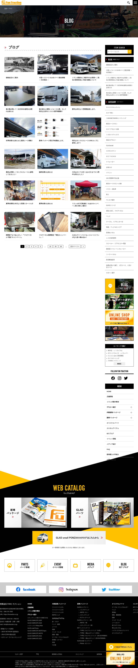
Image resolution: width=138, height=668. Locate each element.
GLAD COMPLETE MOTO (35, 633)
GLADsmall (109, 145)
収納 (53, 629)
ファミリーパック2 (57, 610)
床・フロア (55, 621)
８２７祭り (109, 113)
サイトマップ (79, 654)
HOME (109, 391)
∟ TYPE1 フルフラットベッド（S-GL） (90, 630)
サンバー (125, 353)
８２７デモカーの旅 (112, 129)
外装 (53, 642)
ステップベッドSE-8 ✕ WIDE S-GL (37, 618)
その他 (54, 645)
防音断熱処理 (110, 260)
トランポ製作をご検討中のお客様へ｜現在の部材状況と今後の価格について (118, 79)
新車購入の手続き (113, 454)
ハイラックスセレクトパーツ (120, 630)
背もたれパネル (116, 628)
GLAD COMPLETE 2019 (34, 623)
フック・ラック (56, 632)
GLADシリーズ (111, 205)
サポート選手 (110, 273)
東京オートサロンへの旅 (114, 183)
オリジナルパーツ (113, 423)
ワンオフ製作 (110, 200)
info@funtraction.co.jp (10, 624)
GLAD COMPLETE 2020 (34, 620)
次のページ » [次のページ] (74, 246)
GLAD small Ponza (32, 628)
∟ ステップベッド (84, 615)
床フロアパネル (116, 625)
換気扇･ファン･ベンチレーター (116, 249)
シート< (54, 627)
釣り (107, 194)
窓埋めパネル (110, 232)
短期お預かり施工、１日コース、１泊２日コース (118, 266)
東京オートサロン (111, 124)
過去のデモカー (111, 140)
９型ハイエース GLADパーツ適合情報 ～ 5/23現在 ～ (119, 71)
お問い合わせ (111, 460)
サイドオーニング (113, 358)
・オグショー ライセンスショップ (10, 637)
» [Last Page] (83, 246)
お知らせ (109, 167)
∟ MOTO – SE (83, 622)
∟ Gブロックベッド (84, 617)
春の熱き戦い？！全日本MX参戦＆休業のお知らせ (119, 86)
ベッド (108, 216)
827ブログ (110, 433)
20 (55, 246)
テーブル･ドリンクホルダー (120, 607)
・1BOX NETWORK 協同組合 (9, 631)
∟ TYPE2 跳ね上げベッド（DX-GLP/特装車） (92, 638)
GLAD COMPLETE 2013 (34, 638)
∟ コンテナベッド (84, 610)
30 (61, 246)
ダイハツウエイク (113, 353)
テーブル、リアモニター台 (114, 222)
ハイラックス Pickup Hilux (35, 625)
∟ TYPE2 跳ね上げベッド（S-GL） (89, 633)
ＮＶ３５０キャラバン (113, 107)
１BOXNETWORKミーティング (116, 118)
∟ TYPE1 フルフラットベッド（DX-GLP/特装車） (93, 635)
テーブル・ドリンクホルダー (60, 637)
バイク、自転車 (111, 189)
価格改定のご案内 (111, 65)
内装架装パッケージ (59, 604)
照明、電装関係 (116, 615)
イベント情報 (111, 439)
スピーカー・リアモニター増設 (116, 243)
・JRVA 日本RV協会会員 (8, 634)
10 (50, 246)
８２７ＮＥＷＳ (111, 156)
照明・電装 (55, 634)
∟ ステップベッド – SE (85, 625)
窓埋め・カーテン (57, 640)
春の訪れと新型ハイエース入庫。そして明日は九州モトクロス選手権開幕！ (118, 94)
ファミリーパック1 (57, 607)
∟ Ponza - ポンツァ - (85, 643)
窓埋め (114, 612)
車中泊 (110, 350)
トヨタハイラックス (112, 134)
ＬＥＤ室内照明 (111, 238)
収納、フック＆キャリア (114, 227)
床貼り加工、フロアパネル (114, 211)
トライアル (118, 350)
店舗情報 (110, 396)
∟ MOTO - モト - (84, 612)
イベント (109, 172)
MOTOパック (56, 615)
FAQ (108, 449)
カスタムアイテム (113, 428)
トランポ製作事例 (113, 402)
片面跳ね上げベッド (114, 361)
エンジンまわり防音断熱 (115, 356)
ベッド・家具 (56, 624)
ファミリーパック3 (57, 612)
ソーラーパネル (111, 254)
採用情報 (99, 654)
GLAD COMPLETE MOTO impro (36, 631)
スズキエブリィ (111, 151)
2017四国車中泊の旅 (112, 178)
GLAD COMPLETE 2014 (34, 636)
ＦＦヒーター (110, 162)
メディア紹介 (111, 444)
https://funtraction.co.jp (11, 614)
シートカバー (116, 622)
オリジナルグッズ (117, 633)
